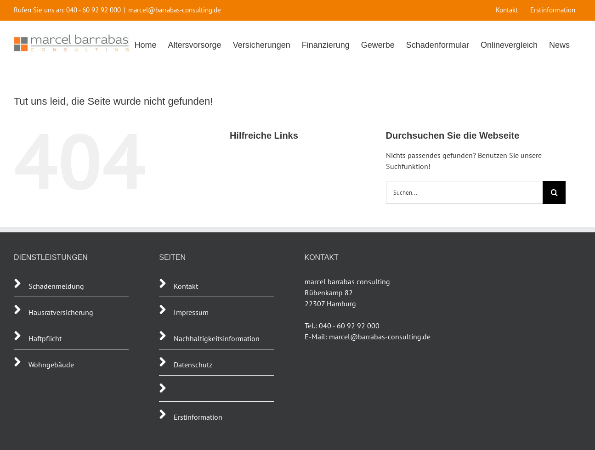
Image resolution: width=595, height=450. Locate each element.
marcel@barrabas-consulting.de (174, 10)
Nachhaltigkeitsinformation (217, 338)
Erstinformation (198, 417)
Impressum (191, 312)
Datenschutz (193, 364)
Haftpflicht (45, 338)
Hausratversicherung (60, 312)
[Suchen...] (464, 192)
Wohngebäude (51, 364)
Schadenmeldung (56, 286)
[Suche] (554, 192)
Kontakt (186, 286)
